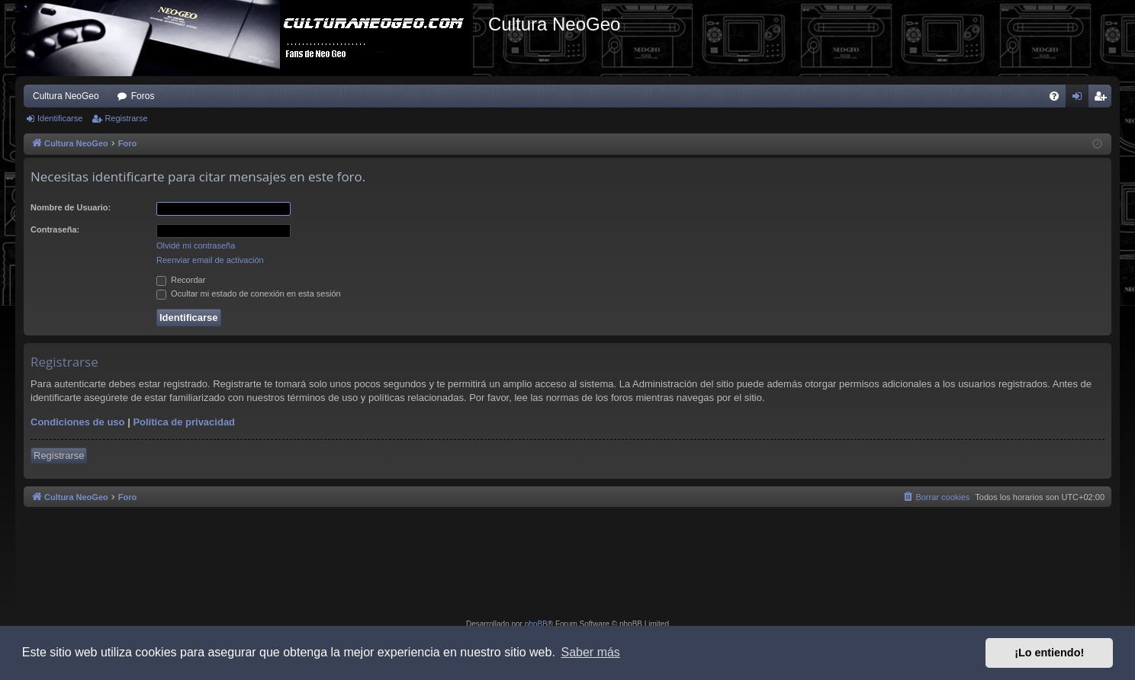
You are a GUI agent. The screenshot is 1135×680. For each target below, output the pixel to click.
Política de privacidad (184, 422)
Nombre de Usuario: (71, 207)
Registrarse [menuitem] (1103, 99)
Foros (143, 96)
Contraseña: (55, 229)
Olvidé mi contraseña (195, 245)
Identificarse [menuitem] (1080, 99)
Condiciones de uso (78, 422)
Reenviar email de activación (210, 260)
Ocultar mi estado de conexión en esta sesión (248, 293)
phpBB (536, 624)
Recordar (180, 279)
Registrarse (125, 118)
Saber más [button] (590, 652)
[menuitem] (1054, 96)
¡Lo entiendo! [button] (1049, 652)
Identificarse (59, 118)
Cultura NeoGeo (66, 96)
